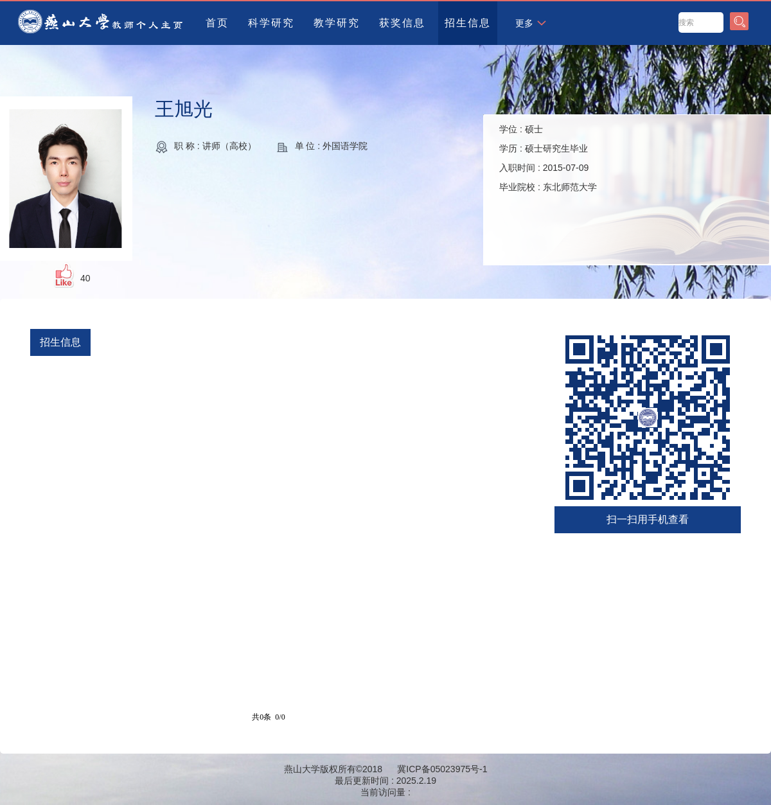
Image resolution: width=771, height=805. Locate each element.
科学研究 (271, 22)
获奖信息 (402, 22)
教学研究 (337, 22)
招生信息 (468, 22)
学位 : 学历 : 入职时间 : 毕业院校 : (548, 158)
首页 (217, 22)
